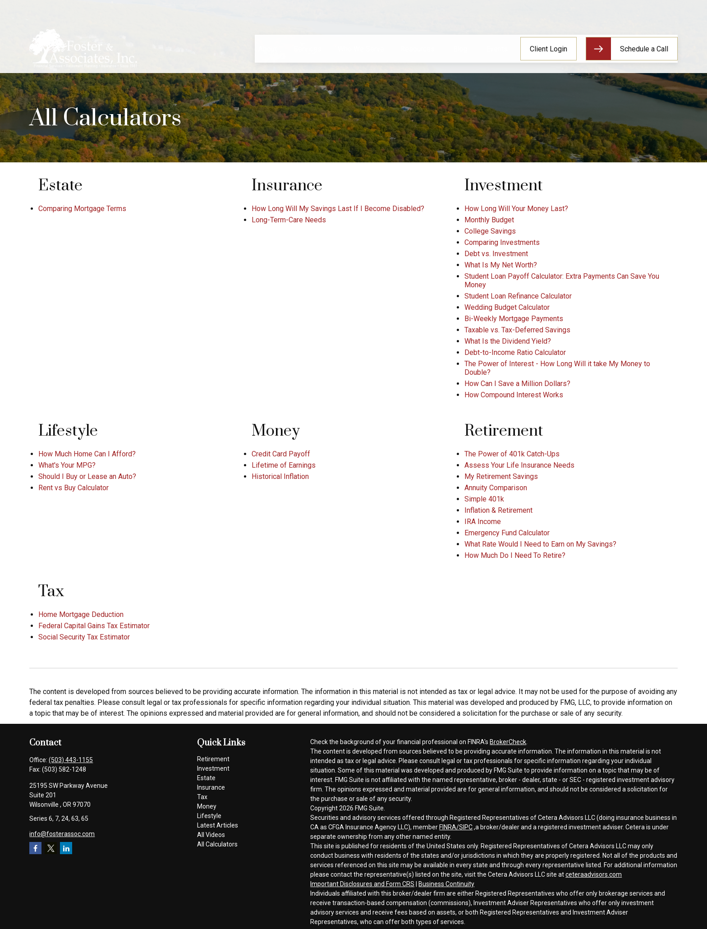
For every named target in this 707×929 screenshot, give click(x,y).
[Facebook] (35, 848)
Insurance (211, 787)
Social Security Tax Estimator (84, 637)
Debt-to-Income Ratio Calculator (515, 352)
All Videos (211, 834)
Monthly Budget (489, 220)
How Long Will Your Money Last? (516, 208)
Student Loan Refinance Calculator (518, 296)
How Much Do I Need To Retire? (514, 555)
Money (206, 806)
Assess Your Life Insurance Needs (519, 465)
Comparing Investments (502, 242)
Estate (206, 778)
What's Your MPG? (67, 465)
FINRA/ (449, 827)
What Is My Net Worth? (500, 265)
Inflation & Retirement (498, 510)
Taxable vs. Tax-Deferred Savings (517, 330)
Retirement (213, 759)
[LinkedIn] (66, 848)
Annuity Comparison (495, 487)
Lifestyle (209, 815)
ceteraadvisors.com (593, 874)
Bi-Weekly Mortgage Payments (513, 318)
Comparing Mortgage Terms (82, 208)
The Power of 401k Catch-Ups (512, 454)
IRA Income (482, 521)
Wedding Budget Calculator (507, 307)
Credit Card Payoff (281, 454)
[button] (268, 24)
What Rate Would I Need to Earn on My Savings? (540, 544)
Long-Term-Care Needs (289, 220)
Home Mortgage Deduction (81, 614)
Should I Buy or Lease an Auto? (87, 476)
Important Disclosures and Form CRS (362, 884)
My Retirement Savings (501, 476)
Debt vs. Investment (496, 253)
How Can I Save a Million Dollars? (517, 383)
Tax (202, 796)
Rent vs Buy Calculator (73, 487)
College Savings (490, 231)
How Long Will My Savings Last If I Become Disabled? (338, 208)
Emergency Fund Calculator (507, 533)
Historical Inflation (280, 476)
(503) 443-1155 (71, 759)
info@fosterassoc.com (62, 833)
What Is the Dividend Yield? (507, 341)
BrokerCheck (508, 741)
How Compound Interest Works (513, 395)
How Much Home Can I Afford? (87, 454)
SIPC (466, 827)
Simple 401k (484, 499)
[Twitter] (51, 848)
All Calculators (217, 844)
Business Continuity (446, 884)
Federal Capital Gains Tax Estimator (94, 625)
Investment (213, 768)
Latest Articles (217, 825)
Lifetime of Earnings (284, 465)
